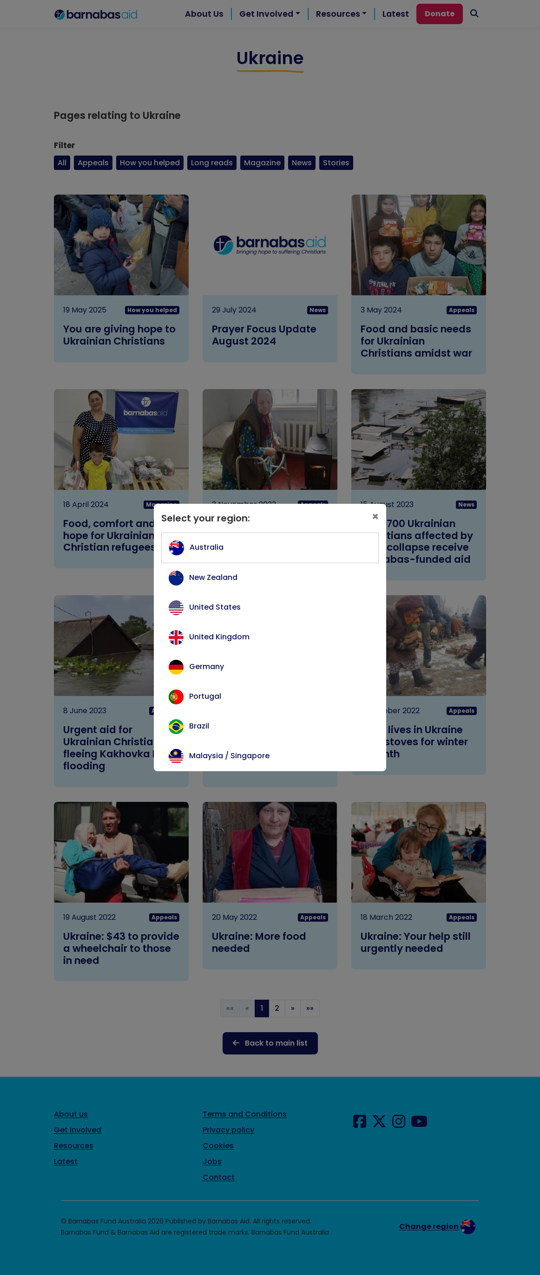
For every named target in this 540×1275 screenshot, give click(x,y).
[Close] (375, 517)
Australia (207, 547)
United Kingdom (219, 636)
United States (215, 607)
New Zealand (213, 577)
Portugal (205, 696)
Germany (206, 666)
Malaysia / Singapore (229, 755)
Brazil (199, 726)
